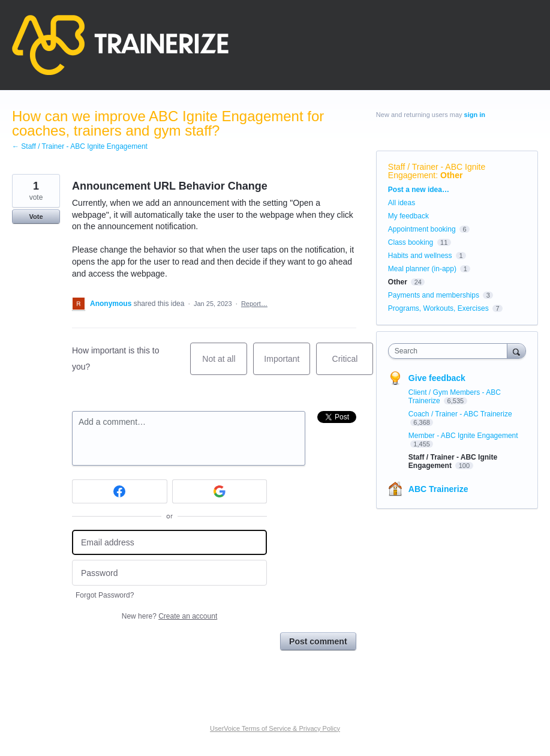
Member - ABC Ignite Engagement (463, 435)
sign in (474, 114)
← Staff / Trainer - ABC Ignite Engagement (80, 146)
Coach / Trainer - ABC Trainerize (460, 414)
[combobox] (450, 351)
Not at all (224, 364)
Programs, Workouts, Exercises (438, 308)
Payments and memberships (433, 295)
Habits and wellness (420, 255)
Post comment (318, 641)
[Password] (169, 573)
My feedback (408, 216)
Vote (36, 216)
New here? (169, 616)
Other (451, 175)
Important (287, 364)
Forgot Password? (105, 595)
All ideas (401, 203)
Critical (353, 364)
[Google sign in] (220, 491)
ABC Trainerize (438, 489)
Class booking (410, 242)
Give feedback (436, 378)
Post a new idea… (418, 189)
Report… (254, 303)
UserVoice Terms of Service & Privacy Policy (275, 728)
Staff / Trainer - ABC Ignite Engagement (436, 171)
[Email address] (169, 543)
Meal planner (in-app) (422, 269)
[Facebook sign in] (119, 491)
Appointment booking (422, 229)
